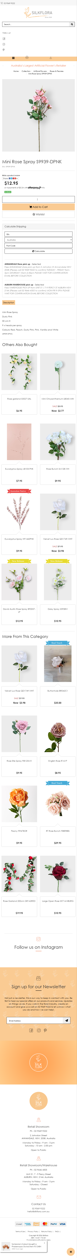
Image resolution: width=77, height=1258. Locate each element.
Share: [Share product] (10, 178)
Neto (48, 1240)
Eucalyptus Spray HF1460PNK (19, 539)
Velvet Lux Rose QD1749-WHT (57, 539)
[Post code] (38, 245)
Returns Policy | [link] (47, 1231)
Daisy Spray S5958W (58, 609)
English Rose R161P (57, 761)
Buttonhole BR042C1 (58, 690)
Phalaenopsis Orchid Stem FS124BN (26, 1246)
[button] (38, 214)
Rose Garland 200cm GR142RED (19, 901)
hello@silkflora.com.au (38, 1211)
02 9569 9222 (8, 2)
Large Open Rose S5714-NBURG (57, 901)
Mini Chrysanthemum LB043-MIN (58, 398)
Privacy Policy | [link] (34, 1231)
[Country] (38, 239)
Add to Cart (38, 206)
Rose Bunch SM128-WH (57, 469)
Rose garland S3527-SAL (19, 398)
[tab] (8, 302)
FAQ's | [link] (58, 1231)
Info (43, 188)
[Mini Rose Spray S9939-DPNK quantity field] (38, 199)
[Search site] (72, 24)
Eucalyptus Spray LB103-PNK (19, 469)
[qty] (38, 234)
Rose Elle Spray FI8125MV (19, 761)
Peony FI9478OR (19, 831)
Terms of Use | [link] (21, 1231)
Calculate (38, 251)
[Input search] (35, 24)
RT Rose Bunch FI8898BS (58, 831)
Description (8, 302)
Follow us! (7, 33)
